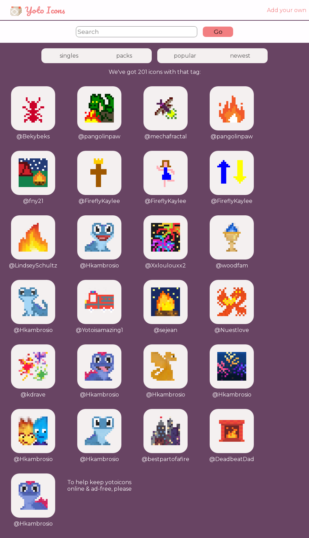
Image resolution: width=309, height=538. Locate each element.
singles (69, 55)
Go (218, 31)
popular (185, 55)
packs (124, 55)
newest (240, 55)
